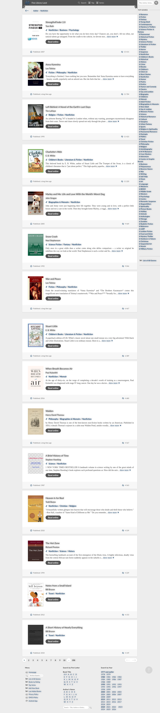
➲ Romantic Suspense (147, 201)
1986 (114, 674)
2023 (120, 702)
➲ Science (142, 114)
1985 (108, 674)
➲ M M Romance (145, 151)
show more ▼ (112, 37)
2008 (103, 692)
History (71, 546)
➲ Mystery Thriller (145, 236)
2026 (114, 704)
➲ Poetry (142, 82)
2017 (119, 697)
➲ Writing (142, 174)
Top (91, 3)
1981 (108, 672)
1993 (119, 679)
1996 (114, 682)
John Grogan (51, 198)
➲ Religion (142, 146)
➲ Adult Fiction (144, 102)
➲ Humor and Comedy (147, 87)
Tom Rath (50, 26)
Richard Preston (52, 542)
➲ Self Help (143, 176)
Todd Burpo (51, 499)
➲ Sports (142, 127)
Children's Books (56, 159)
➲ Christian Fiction (146, 141)
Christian (64, 504)
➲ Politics (142, 136)
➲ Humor (142, 79)
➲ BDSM (142, 189)
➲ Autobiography (145, 149)
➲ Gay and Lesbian (145, 92)
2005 (108, 689)
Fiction (52, 72)
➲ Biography (143, 94)
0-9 (65, 669)
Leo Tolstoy (50, 68)
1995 (108, 682)
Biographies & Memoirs (59, 202)
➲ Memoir (142, 99)
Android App (31, 695)
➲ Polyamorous (144, 166)
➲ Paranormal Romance (147, 132)
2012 (114, 694)
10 (64, 655)
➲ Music (141, 179)
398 (73, 655)
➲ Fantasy (142, 19)
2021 (108, 702)
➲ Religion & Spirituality (148, 129)
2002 (114, 687)
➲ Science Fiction (145, 42)
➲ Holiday (142, 211)
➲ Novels (142, 246)
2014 (103, 697)
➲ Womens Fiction (145, 111)
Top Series (30, 680)
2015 (108, 697)
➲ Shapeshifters (144, 204)
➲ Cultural (142, 119)
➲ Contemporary (145, 24)
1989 (108, 677)
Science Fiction (55, 244)
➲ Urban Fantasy (145, 124)
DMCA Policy (31, 692)
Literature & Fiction (73, 159)
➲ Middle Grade (144, 191)
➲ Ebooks (142, 67)
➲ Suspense (143, 52)
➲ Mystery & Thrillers (147, 27)
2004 (103, 689)
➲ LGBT (141, 229)
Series (99, 3)
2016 (114, 697)
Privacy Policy (31, 689)
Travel (51, 588)
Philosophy (61, 72)
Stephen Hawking (53, 457)
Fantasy (67, 244)
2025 (108, 704)
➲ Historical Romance (147, 116)
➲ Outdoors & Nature (147, 239)
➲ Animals (142, 214)
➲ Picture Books (145, 209)
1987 (119, 674)
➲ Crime (141, 64)
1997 (119, 682)
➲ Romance (143, 14)
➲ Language (143, 184)
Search (81, 3)
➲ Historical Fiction (146, 37)
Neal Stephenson (53, 240)
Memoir (63, 376)
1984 (103, 674)
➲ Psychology (143, 196)
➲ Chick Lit (142, 72)
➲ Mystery (142, 39)
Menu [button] (27, 662)
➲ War (141, 171)
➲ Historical (143, 59)
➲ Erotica (142, 84)
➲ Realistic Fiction (145, 224)
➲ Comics (142, 199)
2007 (119, 689)
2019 (108, 699)
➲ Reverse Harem (145, 169)
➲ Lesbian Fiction (145, 231)
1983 (119, 672)
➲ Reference (143, 226)
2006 (114, 689)
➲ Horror (142, 49)
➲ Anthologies (144, 216)
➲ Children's (143, 69)
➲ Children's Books (146, 57)
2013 (119, 694)
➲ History (142, 62)
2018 (103, 699)
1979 (108, 669)
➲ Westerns (143, 186)
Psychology (74, 30)
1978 (103, 669)
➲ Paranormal (144, 34)
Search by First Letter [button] (71, 662)
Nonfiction (53, 30)
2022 (114, 702)
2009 (108, 692)
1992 (114, 679)
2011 (108, 694)
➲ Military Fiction (145, 249)
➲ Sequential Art (145, 244)
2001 (108, 687)
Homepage (30, 667)
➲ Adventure (143, 156)
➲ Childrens (143, 97)
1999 (108, 684)
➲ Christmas (143, 241)
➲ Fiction (142, 17)
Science (52, 461)
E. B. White (50, 155)
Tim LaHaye (51, 111)
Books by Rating (32, 677)
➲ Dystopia (143, 134)
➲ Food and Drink (145, 234)
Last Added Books (33, 686)
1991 (108, 679)
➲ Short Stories (144, 74)
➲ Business (142, 164)
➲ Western (142, 194)
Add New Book (32, 683)
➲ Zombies (142, 221)
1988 (103, 677)
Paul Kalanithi (52, 372)
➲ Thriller (142, 47)
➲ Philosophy (143, 144)
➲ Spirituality (143, 206)
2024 (103, 704)
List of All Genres (33, 674)
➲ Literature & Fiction (147, 44)
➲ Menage (142, 219)
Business (63, 30)
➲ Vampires (143, 122)
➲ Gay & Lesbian (145, 109)
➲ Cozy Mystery (144, 154)
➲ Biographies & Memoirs (148, 104)
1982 (114, 672)
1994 (103, 682)
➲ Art (140, 181)
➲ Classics (142, 89)
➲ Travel (141, 139)
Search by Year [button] (106, 662)
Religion (52, 115)
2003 (119, 687)
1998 (103, 684)
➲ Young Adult (144, 22)
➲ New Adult (143, 107)
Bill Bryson (50, 584)
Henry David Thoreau (55, 415)
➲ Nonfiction (143, 54)
